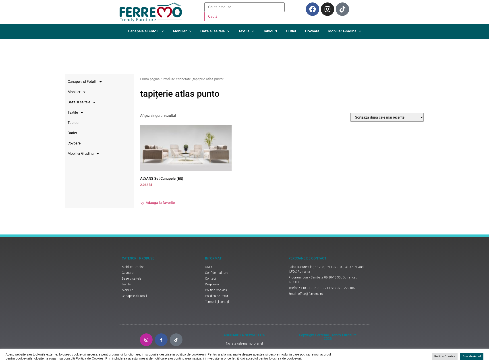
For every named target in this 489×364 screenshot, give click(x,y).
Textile (246, 31)
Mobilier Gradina (344, 31)
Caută (213, 16)
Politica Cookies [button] (444, 356)
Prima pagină (191, 79)
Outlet (291, 31)
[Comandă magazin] (428, 117)
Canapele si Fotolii (146, 31)
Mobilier (182, 31)
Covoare (312, 31)
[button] (199, 202)
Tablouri (270, 31)
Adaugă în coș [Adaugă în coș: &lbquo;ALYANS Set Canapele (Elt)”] (196, 192)
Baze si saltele (215, 31)
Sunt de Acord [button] (471, 356)
